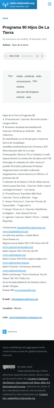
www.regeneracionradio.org (18, 246)
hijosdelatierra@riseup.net (31, 227)
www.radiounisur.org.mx (16, 262)
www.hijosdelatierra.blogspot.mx (25, 317)
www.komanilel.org (25, 290)
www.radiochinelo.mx (14, 270)
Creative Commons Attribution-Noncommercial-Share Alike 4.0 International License (26, 382)
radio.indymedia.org (22, 3)
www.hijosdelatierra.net (15, 231)
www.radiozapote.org (14, 254)
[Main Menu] (49, 4)
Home (5, 18)
